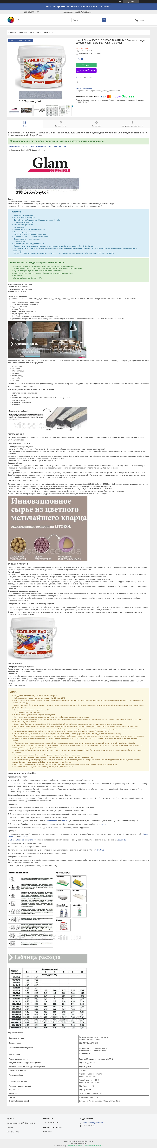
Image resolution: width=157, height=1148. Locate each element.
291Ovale (102, 824)
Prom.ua (90, 1141)
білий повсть (52, 821)
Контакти (105, 7)
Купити (88, 65)
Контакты (48, 33)
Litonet (145, 834)
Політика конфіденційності (94, 1146)
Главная (12, 33)
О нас (39, 33)
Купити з (87, 70)
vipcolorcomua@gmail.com (93, 1123)
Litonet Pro (24, 837)
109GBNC (65, 821)
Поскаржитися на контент (75, 1146)
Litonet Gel (12, 837)
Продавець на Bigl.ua (78, 1143)
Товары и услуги (26, 33)
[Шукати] (104, 20)
